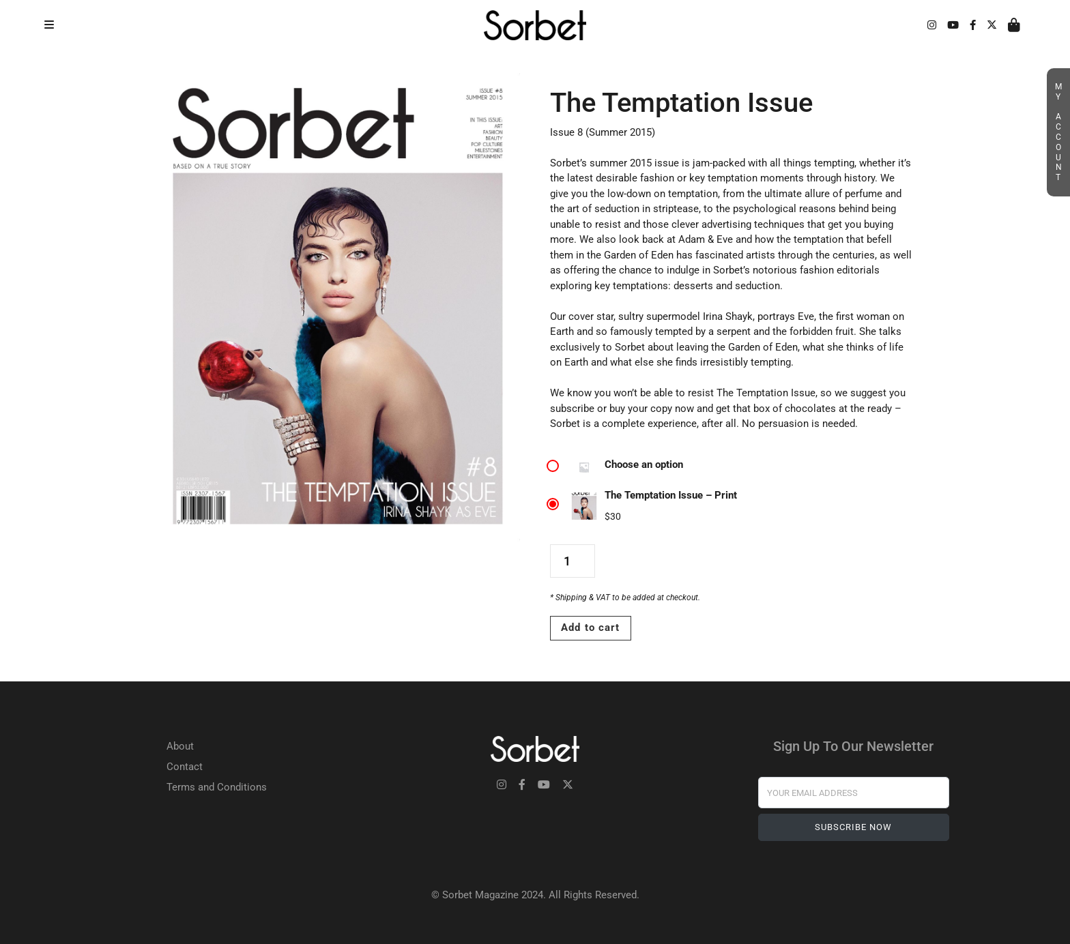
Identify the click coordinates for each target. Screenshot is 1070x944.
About (180, 746)
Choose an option (644, 464)
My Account (1058, 132)
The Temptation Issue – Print (671, 495)
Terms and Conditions (217, 787)
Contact (185, 767)
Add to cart (590, 627)
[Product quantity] (572, 561)
